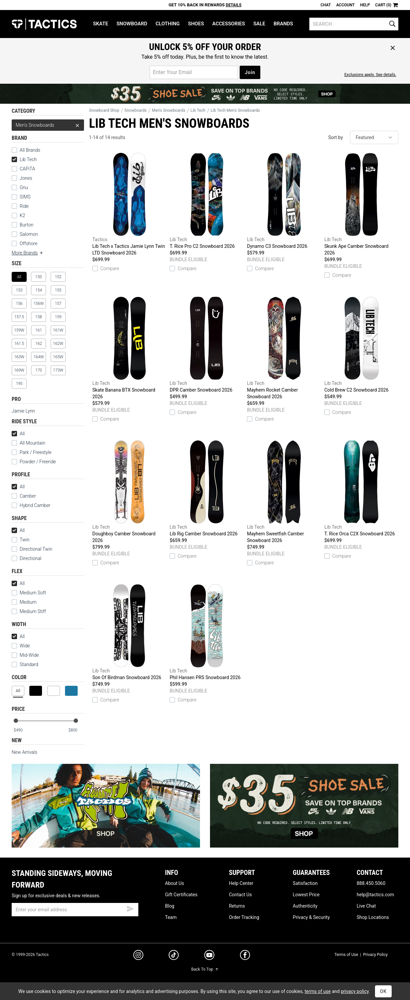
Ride (24, 206)
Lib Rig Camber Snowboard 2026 (207, 488)
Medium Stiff (29, 611)
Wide (25, 645)
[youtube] (209, 956)
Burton (26, 224)
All (18, 433)
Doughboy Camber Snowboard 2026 (129, 491)
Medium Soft (29, 592)
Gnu (24, 187)
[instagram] (138, 956)
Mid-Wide (29, 655)
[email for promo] (194, 72)
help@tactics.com (375, 894)
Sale (259, 24)
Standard (25, 664)
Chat (326, 5)
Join (250, 72)
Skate (100, 24)
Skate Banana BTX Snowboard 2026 (129, 348)
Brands (283, 24)
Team (171, 917)
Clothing (168, 24)
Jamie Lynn (23, 411)
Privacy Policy (375, 954)
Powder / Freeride (38, 461)
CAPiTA (27, 168)
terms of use (318, 991)
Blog (169, 906)
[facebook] (245, 956)
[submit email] (130, 908)
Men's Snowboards (48, 125)
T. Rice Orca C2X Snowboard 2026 (361, 488)
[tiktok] (174, 956)
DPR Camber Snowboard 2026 (207, 345)
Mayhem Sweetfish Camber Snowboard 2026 (284, 491)
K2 (22, 215)
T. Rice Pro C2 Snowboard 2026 (207, 201)
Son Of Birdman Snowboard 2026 (129, 632)
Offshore (28, 243)
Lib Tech (24, 159)
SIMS (25, 196)
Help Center (241, 883)
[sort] (374, 137)
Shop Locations (373, 917)
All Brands (30, 150)
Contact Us (240, 894)
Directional (30, 558)
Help (365, 5)
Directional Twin (36, 549)
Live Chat (366, 906)
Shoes (196, 24)
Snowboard (131, 24)
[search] (353, 24)
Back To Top (205, 969)
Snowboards (135, 110)
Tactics (44, 24)
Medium (24, 602)
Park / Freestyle (35, 452)
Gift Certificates (181, 894)
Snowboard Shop (104, 110)
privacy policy (355, 991)
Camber (28, 496)
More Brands (28, 253)
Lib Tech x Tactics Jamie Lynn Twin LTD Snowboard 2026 (129, 204)
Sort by (335, 137)
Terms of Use (346, 954)
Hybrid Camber (35, 505)
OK (383, 991)
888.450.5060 (371, 883)
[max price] (76, 730)
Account (345, 5)
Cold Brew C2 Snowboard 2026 (361, 345)
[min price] (21, 730)
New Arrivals (24, 752)
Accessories (228, 24)
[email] (75, 909)
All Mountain (32, 443)
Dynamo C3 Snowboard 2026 (284, 201)
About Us (174, 883)
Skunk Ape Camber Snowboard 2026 (361, 204)
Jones (26, 178)
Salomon (29, 234)
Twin (24, 539)
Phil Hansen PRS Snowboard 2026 (207, 632)
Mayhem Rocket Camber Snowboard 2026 (284, 348)
